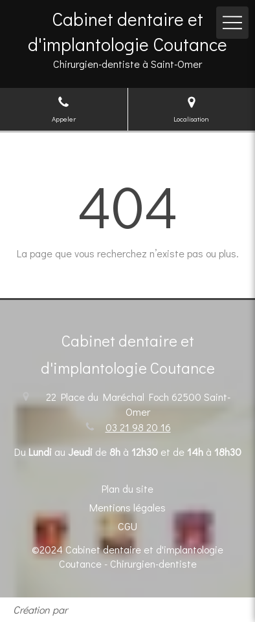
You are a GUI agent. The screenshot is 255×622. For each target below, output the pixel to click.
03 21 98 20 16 (138, 427)
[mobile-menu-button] (232, 22)
